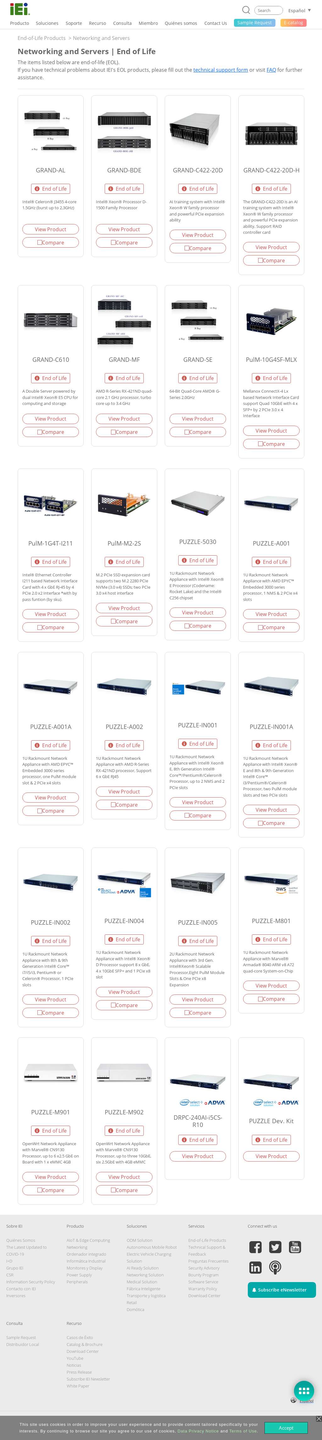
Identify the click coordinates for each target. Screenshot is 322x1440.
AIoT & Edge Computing (88, 1240)
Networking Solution (145, 1275)
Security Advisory (203, 1268)
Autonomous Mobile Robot (152, 1247)
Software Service (203, 1282)
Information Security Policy (30, 1282)
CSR (10, 1275)
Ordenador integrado (86, 1254)
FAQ (271, 69)
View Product (50, 229)
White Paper (78, 1386)
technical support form (220, 69)
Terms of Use (243, 1431)
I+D (9, 1261)
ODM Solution (140, 1240)
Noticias (74, 1365)
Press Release (79, 1372)
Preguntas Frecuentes (208, 1261)
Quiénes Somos (20, 1240)
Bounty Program (203, 1275)
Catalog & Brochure (85, 1344)
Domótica (135, 1309)
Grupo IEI (14, 1268)
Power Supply (79, 1275)
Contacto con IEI (21, 1289)
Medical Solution (142, 1282)
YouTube (75, 1358)
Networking (77, 1247)
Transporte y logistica (146, 1295)
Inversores (15, 1295)
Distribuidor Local (22, 1344)
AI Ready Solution (143, 1268)
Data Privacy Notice (198, 1431)
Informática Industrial (86, 1261)
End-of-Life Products (42, 38)
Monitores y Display (85, 1268)
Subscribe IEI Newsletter (88, 1379)
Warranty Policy (202, 1289)
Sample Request (21, 1337)
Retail (132, 1302)
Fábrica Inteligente (143, 1289)
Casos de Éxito (80, 1337)
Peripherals (77, 1282)
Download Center (204, 1295)
